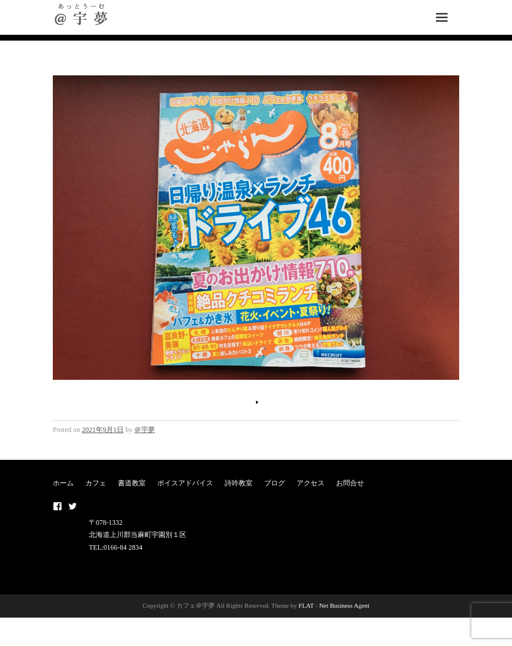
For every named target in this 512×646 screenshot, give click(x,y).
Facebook (57, 506)
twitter (72, 506)
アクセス (310, 483)
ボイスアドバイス (185, 483)
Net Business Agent (344, 605)
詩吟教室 (239, 483)
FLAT (305, 605)
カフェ (95, 483)
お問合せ (350, 483)
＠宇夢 (144, 430)
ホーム (63, 483)
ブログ (274, 483)
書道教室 (132, 483)
